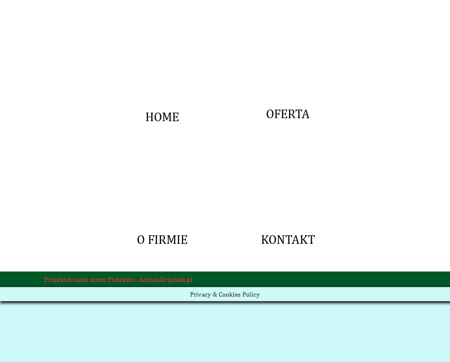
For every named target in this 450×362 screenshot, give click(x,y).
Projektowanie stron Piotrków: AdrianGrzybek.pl (118, 280)
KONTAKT (288, 143)
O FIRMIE (162, 143)
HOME (162, 17)
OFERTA (288, 17)
